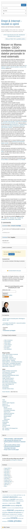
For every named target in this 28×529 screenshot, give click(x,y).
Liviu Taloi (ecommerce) (7, 379)
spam (22, 518)
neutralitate (7, 514)
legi (3, 512)
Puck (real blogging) (7, 373)
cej (24, 495)
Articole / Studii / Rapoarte (8, 402)
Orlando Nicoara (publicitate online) (10, 375)
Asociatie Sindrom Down (8, 388)
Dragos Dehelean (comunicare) (9, 370)
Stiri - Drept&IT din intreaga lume (10, 428)
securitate (19, 518)
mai (22, 512)
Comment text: (6, 259)
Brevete (5, 407)
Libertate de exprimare (9, 413)
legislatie (6, 512)
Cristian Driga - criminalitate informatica (11, 363)
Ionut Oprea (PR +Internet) (8, 372)
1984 (2, 151)
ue (6, 521)
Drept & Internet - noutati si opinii (11, 22)
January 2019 (7, 477)
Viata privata (20, 31)
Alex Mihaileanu (8, 349)
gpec (6, 510)
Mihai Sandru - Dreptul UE (8, 366)
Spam (5, 417)
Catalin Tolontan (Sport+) (8, 378)
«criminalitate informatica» (8, 501)
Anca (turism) (5, 387)
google (3, 510)
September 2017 (8, 481)
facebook (17, 507)
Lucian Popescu (8, 344)
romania (13, 518)
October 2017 (7, 480)
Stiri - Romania (19, 29)
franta (20, 507)
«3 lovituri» (4, 495)
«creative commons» (19, 499)
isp (14, 510)
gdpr (22, 507)
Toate (3, 399)
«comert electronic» (10, 497)
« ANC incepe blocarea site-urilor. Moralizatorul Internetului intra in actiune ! (14, 35)
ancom (9, 495)
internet (10, 510)
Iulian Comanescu (8, 340)
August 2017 (7, 483)
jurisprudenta (18, 510)
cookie (8, 499)
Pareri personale (6, 425)
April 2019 (6, 474)
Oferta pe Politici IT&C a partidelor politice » (15, 39)
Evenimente (5, 420)
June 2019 (6, 471)
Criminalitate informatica (9, 410)
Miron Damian (7, 346)
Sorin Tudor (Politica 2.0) (8, 384)
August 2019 (7, 468)
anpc (12, 495)
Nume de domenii (8, 414)
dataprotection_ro (5, 503)
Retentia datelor (7, 416)
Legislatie (4, 423)
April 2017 (6, 484)
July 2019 (6, 469)
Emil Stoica (6, 347)
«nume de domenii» (10, 515)
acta (7, 495)
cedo (23, 495)
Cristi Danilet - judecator (7, 357)
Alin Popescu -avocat (7, 355)
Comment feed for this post (14, 270)
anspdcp (15, 495)
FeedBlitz (10, 295)
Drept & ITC (5, 404)
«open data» (16, 515)
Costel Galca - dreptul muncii (9, 358)
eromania (13, 507)
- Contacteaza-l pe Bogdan (8, 330)
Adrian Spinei (7, 343)
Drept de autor (7, 411)
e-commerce (9, 507)
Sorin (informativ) (6, 376)
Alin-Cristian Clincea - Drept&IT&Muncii (11, 364)
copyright (12, 499)
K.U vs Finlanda (21, 159)
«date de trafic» (12, 503)
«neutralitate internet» (13, 514)
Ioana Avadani (7, 341)
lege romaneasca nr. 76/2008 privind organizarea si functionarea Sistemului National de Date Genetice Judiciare (14, 126)
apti (17, 495)
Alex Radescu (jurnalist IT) (8, 381)
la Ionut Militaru (5, 159)
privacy (8, 518)
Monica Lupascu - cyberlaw (8, 360)
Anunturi (4, 401)
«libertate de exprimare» (15, 512)
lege (23, 510)
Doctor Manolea (6, 391)
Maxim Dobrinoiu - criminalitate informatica (12, 361)
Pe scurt (4, 426)
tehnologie (4, 521)
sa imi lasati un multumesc (16, 460)
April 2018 (6, 478)
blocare (20, 495)
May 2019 (6, 472)
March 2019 (7, 475)
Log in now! (11, 254)
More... (5, 486)
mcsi (3, 514)
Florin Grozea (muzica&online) (9, 382)
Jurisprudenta (15, 31)
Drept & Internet (6, 405)
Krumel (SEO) (5, 385)
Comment (4, 225)
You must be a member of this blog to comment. (14, 264)
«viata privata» (14, 521)
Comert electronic (8, 408)
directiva (13, 505)
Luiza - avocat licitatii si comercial (10, 354)
